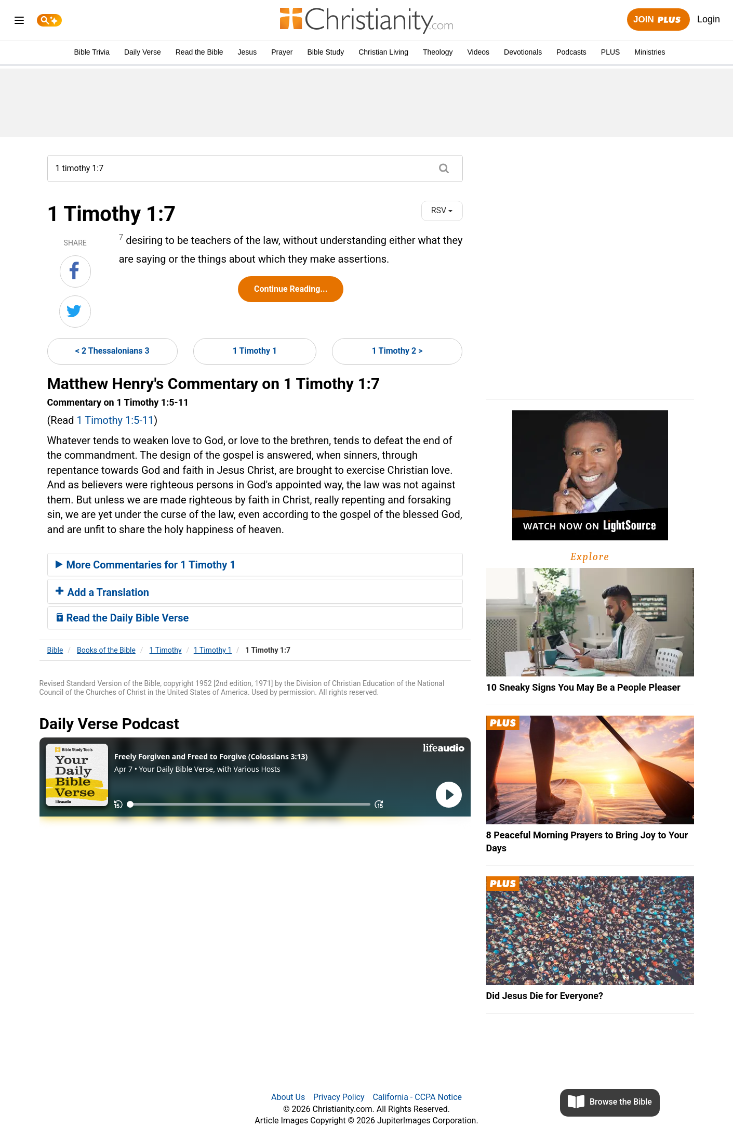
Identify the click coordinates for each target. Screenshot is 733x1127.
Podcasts (571, 52)
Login (708, 19)
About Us (288, 1097)
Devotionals (523, 52)
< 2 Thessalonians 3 (112, 351)
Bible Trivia (91, 52)
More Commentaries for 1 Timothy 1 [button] (146, 565)
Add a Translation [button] (103, 592)
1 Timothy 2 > (397, 351)
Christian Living (383, 52)
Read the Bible (199, 52)
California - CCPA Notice (417, 1097)
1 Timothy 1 (255, 351)
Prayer (281, 52)
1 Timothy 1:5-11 (115, 420)
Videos (479, 52)
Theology (438, 52)
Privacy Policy (339, 1097)
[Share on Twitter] (75, 311)
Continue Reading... (290, 289)
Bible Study (325, 52)
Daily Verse (142, 52)
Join (658, 20)
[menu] (19, 22)
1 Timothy (166, 650)
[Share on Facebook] (75, 271)
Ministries (649, 52)
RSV (442, 210)
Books (106, 650)
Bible (55, 650)
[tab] (255, 564)
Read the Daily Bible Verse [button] (122, 618)
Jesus (247, 52)
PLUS (610, 52)
